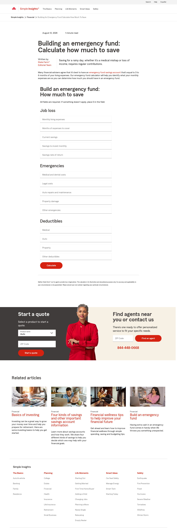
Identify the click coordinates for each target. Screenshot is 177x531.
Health (47, 494)
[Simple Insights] (29, 10)
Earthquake (142, 478)
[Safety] (96, 9)
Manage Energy (112, 484)
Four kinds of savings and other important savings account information (66, 420)
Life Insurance (49, 505)
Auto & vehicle (19, 478)
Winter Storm (143, 515)
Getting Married (81, 484)
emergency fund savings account (105, 72)
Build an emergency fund (144, 416)
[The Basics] (47, 9)
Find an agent (148, 338)
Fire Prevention (143, 484)
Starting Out (80, 478)
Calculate (51, 265)
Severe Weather (143, 499)
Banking (16, 484)
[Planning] (58, 9)
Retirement (48, 510)
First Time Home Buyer (84, 489)
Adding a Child (81, 494)
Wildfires (141, 510)
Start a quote (31, 353)
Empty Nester (81, 520)
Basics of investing (25, 415)
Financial (47, 489)
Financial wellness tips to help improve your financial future (107, 418)
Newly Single (80, 510)
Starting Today (112, 494)
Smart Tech (111, 489)
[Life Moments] (71, 9)
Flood (139, 489)
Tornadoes (141, 505)
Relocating (79, 515)
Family (15, 489)
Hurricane (141, 494)
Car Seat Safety (112, 478)
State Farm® (44, 63)
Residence (17, 494)
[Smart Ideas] (85, 9)
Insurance (48, 499)
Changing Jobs (81, 499)
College (47, 478)
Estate (46, 484)
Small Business (50, 515)
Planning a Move (82, 505)
